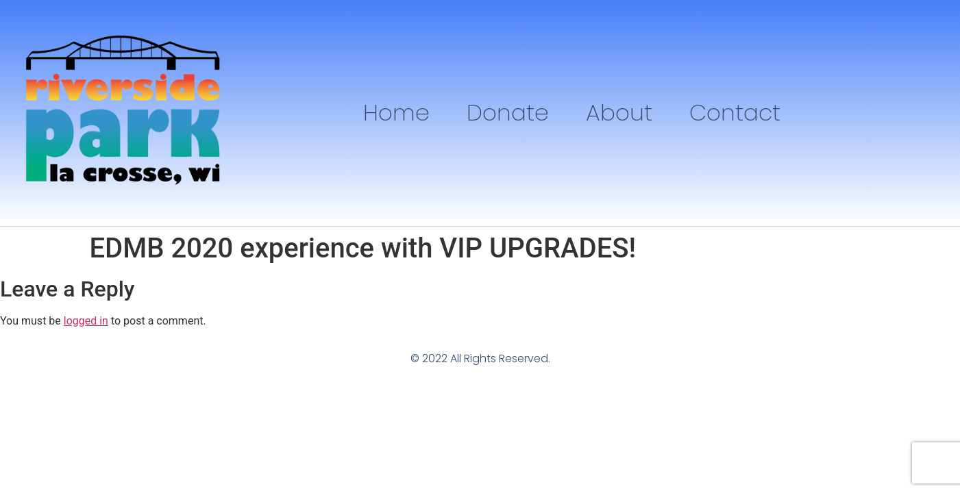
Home (396, 113)
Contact (734, 113)
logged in (86, 320)
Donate (508, 113)
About (619, 113)
